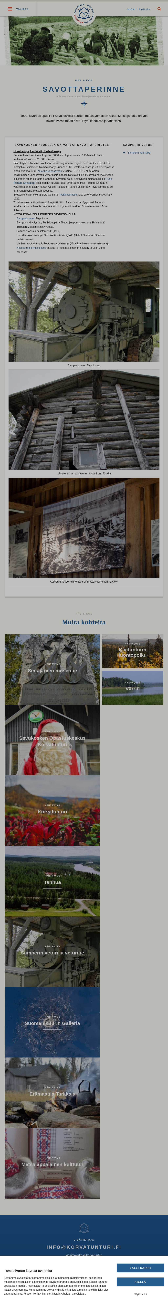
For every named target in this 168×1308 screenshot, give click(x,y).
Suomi (130, 9)
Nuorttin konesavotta (50, 171)
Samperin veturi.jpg (139, 153)
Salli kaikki (140, 1267)
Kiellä (140, 1281)
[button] (10, 9)
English (143, 9)
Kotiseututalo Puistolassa (31, 248)
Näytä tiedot (140, 1294)
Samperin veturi (26, 219)
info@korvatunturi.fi (83, 1248)
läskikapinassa (68, 195)
